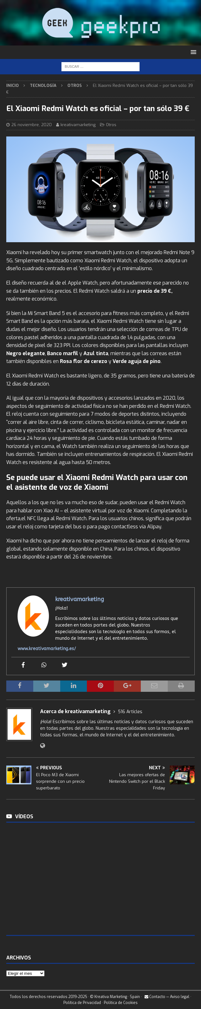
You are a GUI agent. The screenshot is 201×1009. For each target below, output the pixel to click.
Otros (111, 124)
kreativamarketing (78, 124)
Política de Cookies (121, 1002)
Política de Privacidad (82, 1002)
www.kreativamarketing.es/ (47, 648)
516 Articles (130, 712)
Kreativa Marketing (110, 996)
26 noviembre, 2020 (31, 124)
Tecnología (43, 85)
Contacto (155, 996)
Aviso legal (179, 996)
